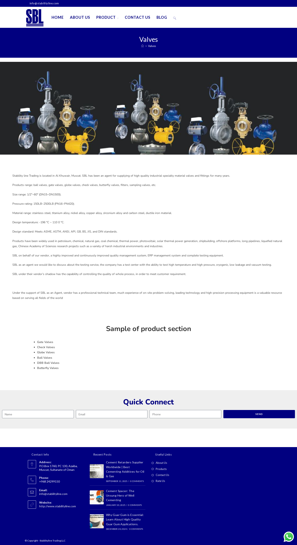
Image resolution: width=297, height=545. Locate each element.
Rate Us (160, 481)
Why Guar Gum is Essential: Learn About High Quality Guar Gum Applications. (125, 519)
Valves (152, 46)
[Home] (142, 46)
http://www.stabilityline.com (57, 506)
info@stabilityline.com (53, 494)
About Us (161, 462)
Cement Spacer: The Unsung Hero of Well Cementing (120, 495)
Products (161, 469)
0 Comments (137, 481)
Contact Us (162, 475)
